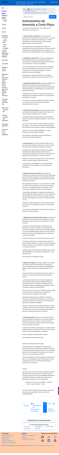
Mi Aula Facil (53, 2)
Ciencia (4, 70)
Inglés (5, 21)
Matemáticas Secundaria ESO (5, 109)
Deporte (4, 82)
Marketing (4, 67)
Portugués (5, 35)
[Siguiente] (51, 407)
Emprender (5, 60)
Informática (5, 37)
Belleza (4, 90)
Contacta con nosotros (28, 439)
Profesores (23, 4)
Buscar (52, 17)
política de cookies (50, 445)
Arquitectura (5, 134)
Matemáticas (5, 74)
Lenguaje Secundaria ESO (5, 117)
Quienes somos (6, 437)
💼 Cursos (30, 9)
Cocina (4, 69)
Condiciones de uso (33, 445)
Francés (4, 24)
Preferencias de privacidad (9, 442)
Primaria (4, 101)
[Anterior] (36, 407)
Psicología (5, 95)
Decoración (5, 89)
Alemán (4, 28)
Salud (3, 81)
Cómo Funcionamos (7, 435)
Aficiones (4, 79)
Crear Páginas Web (5, 40)
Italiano (4, 32)
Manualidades (6, 53)
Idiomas (4, 19)
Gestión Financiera (30, 11)
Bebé (3, 94)
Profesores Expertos (7, 441)
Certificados (5, 439)
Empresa (4, 56)
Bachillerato (5, 120)
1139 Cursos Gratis (21, 2)
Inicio (3, 8)
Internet (4, 51)
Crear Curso (30, 4)
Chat (28, 2)
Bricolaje (4, 92)
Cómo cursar (34, 2)
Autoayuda (5, 55)
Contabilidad (5, 63)
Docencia (4, 87)
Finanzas (44, 9)
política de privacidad (41, 445)
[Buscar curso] (34, 17)
